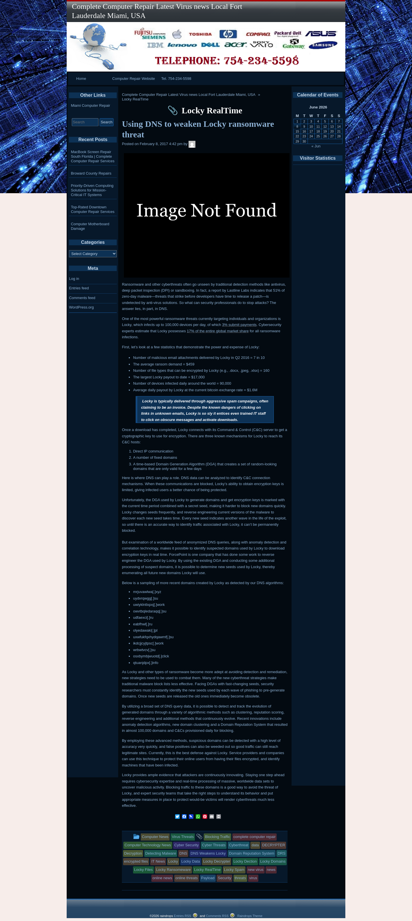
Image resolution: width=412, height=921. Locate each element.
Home (81, 78)
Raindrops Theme (249, 916)
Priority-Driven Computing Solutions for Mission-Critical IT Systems (92, 190)
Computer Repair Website (133, 78)
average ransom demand (161, 364)
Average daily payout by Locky (158, 390)
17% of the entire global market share (218, 331)
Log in (74, 278)
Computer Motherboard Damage (90, 226)
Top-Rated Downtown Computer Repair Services (92, 209)
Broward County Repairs (91, 173)
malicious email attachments (174, 357)
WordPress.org (81, 307)
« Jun (316, 146)
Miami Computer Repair (90, 105)
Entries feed (79, 288)
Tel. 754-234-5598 (176, 78)
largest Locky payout (157, 377)
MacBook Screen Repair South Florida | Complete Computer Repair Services (92, 156)
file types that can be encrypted (177, 370)
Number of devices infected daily (160, 383)
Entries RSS (182, 916)
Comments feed (82, 298)
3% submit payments (239, 325)
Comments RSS (217, 916)
